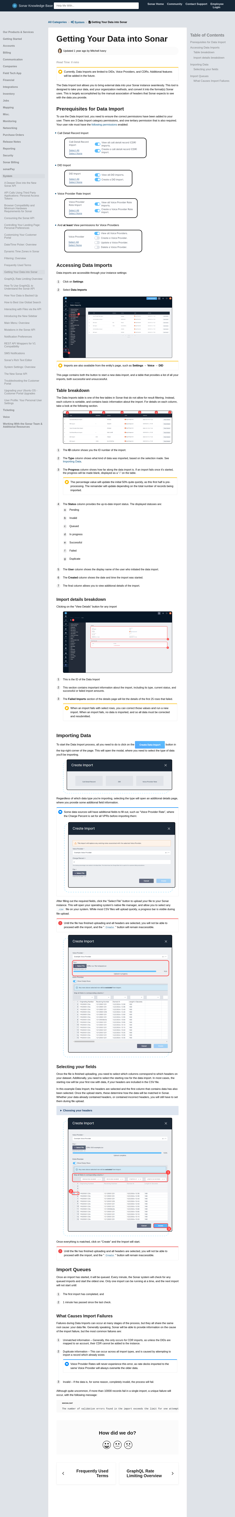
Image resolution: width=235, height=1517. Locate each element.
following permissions (104, 124)
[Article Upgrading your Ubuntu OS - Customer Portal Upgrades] (23, 392)
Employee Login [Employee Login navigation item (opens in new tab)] (217, 5)
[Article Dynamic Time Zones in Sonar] (23, 251)
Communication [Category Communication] (13, 59)
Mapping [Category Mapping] (8, 107)
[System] (78, 22)
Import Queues (199, 76)
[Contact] (223, 7)
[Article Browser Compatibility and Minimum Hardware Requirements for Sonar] (23, 208)
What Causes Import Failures (211, 80)
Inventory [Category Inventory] (9, 93)
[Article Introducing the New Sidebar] (23, 316)
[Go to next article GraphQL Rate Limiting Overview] (149, 1473)
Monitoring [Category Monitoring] (9, 121)
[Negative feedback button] (128, 1445)
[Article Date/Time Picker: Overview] (23, 245)
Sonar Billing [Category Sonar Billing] (11, 162)
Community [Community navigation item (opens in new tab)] (175, 4)
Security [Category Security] (8, 155)
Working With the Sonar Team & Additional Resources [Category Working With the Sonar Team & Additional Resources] (22, 425)
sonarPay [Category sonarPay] (9, 169)
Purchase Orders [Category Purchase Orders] (13, 135)
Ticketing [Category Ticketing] (8, 410)
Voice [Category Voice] (6, 417)
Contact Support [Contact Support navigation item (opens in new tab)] (197, 4)
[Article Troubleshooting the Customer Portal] (23, 382)
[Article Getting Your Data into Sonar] (23, 272)
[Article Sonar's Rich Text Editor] (23, 360)
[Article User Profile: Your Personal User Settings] (23, 401)
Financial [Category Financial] (8, 80)
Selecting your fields (205, 69)
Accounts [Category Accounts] (9, 45)
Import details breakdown (208, 57)
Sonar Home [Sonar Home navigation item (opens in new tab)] (156, 4)
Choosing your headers (77, 1109)
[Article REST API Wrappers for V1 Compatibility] (23, 345)
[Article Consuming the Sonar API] (23, 218)
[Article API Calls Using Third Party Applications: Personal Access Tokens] (23, 196)
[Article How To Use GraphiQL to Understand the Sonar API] (23, 287)
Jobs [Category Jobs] (6, 100)
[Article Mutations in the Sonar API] (23, 330)
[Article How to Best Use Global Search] (23, 302)
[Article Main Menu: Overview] (23, 323)
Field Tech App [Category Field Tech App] (12, 73)
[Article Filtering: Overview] (23, 258)
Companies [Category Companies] (10, 66)
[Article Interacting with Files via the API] (23, 309)
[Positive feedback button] (107, 1445)
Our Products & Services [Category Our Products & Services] (18, 32)
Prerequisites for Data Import (208, 42)
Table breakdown (203, 52)
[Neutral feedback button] (117, 1445)
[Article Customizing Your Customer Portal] (23, 236)
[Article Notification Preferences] (23, 337)
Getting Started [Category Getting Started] (12, 39)
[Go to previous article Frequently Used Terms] (86, 1473)
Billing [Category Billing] (7, 52)
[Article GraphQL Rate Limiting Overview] (23, 279)
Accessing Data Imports (204, 47)
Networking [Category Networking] (10, 128)
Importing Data (199, 64)
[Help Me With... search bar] (96, 5)
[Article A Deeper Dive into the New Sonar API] (23, 184)
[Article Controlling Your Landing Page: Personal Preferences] (23, 226)
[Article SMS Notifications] (23, 353)
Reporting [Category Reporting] (9, 148)
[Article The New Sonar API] (23, 374)
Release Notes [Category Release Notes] (12, 141)
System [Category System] (7, 176)
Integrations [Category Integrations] (10, 87)
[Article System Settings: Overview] (23, 367)
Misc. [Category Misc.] (6, 114)
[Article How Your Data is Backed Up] (23, 295)
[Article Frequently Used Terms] (23, 265)
